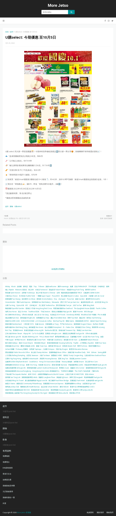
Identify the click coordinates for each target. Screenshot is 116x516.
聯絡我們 (109, 512)
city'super (62, 299)
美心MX (31, 290)
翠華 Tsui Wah (73, 318)
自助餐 (19, 286)
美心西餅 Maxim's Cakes (70, 296)
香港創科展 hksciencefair (40, 390)
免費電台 (6, 462)
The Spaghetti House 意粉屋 (84, 308)
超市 (11, 32)
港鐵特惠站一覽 (9, 497)
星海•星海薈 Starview (59, 365)
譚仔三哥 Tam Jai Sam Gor (69, 302)
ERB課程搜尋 (8, 468)
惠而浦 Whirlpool (54, 346)
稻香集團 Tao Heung (12, 299)
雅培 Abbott (64, 387)
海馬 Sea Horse (11, 311)
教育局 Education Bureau (78, 349)
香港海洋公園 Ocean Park (36, 340)
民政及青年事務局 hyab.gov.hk (96, 365)
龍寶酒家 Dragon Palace (83, 324)
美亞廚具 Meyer (40, 343)
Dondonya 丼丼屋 (73, 315)
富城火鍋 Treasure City (67, 330)
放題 (102, 337)
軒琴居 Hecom (20, 340)
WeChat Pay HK (58, 321)
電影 (30, 286)
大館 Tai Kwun (45, 355)
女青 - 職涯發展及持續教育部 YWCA (69, 293)
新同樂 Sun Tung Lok (12, 377)
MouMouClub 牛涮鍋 (88, 315)
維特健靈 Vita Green (36, 327)
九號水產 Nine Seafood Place (95, 355)
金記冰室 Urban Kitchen (49, 387)
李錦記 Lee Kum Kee (84, 330)
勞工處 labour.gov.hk (13, 337)
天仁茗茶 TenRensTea (47, 305)
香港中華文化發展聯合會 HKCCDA (17, 390)
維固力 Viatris (10, 383)
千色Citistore (45, 311)
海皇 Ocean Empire (26, 343)
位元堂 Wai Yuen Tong (91, 337)
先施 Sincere (39, 324)
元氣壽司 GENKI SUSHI (91, 293)
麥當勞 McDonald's (93, 299)
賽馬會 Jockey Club (12, 387)
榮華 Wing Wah (88, 305)
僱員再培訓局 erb (87, 302)
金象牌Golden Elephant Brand (16, 362)
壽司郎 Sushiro (90, 290)
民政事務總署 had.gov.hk (93, 377)
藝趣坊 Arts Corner (77, 368)
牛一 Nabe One (68, 327)
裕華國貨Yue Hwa (42, 318)
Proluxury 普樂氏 (22, 349)
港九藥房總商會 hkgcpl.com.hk (36, 380)
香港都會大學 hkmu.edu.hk (58, 393)
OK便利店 (101, 286)
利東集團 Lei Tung (51, 324)
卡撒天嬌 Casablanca (54, 340)
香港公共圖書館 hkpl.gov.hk (62, 311)
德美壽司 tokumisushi (30, 358)
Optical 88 (20, 305)
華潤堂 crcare (64, 368)
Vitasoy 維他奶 (67, 362)
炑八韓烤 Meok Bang (12, 315)
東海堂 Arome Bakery (44, 299)
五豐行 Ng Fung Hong (13, 358)
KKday (7, 286)
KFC (26, 305)
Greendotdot (10, 302)
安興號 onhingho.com (53, 333)
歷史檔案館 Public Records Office (17, 352)
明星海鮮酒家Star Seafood (63, 308)
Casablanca (33, 362)
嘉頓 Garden (80, 299)
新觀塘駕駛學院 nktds (29, 377)
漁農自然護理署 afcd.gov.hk (15, 368)
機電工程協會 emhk (28, 346)
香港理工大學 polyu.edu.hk (83, 390)
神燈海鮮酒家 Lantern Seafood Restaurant (42, 368)
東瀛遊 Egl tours (62, 377)
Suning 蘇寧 (102, 352)
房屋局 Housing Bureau (48, 358)
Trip (35, 286)
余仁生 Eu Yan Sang (41, 315)
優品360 (82, 318)
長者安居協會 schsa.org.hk (33, 330)
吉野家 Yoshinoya (28, 293)
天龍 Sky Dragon (62, 349)
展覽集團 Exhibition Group (15, 365)
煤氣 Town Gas (41, 346)
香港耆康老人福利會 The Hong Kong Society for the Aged (26, 393)
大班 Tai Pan (77, 305)
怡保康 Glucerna (44, 365)
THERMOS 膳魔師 (67, 371)
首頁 (7, 32)
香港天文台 (7, 474)
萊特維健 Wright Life (27, 318)
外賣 (4, 503)
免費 (71, 286)
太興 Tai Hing (10, 305)
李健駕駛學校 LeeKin (75, 365)
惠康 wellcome (51, 286)
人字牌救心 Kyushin (87, 343)
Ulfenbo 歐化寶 (27, 315)
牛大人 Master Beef (46, 337)
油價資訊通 (7, 479)
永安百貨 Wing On (101, 302)
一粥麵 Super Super (43, 296)
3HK (88, 352)
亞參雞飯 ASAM (75, 337)
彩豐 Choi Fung (31, 365)
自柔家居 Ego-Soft (89, 383)
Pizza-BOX (56, 296)
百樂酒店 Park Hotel (77, 380)
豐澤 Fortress (82, 346)
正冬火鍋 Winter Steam (13, 333)
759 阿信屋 (92, 286)
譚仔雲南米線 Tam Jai (63, 305)
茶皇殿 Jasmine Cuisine (77, 358)
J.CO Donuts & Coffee (44, 321)
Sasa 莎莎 (83, 296)
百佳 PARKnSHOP (80, 286)
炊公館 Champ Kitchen (39, 352)
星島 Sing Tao (63, 358)
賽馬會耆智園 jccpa (62, 337)
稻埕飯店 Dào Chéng (82, 327)
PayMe (75, 343)
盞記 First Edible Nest (58, 318)
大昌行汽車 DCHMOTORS (74, 374)
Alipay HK (27, 333)
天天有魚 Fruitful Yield (27, 296)
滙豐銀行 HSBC (56, 355)
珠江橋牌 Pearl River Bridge (58, 380)
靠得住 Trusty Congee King (73, 355)
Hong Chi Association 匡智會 (49, 362)
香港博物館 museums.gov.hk (61, 390)
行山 (55, 299)
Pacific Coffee (101, 308)
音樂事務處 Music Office (57, 352)
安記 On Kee (22, 311)
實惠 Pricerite (78, 311)
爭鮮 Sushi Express (23, 302)
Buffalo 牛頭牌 (98, 324)
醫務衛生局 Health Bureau (30, 387)
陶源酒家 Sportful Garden (14, 308)
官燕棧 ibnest (18, 330)
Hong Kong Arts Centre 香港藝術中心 (46, 371)
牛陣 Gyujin (9, 340)
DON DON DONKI (27, 321)
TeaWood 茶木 (33, 311)
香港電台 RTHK (74, 393)
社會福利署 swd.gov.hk (94, 380)
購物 (11, 206)
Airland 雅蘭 (9, 349)
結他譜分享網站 (58, 269)
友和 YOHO (32, 374)
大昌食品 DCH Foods (57, 315)
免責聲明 (90, 512)
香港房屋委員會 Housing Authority (59, 343)
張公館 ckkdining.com (30, 337)
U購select (18, 206)
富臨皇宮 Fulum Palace (57, 290)
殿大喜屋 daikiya (11, 343)
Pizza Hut (70, 299)
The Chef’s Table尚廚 (82, 371)
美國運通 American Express (53, 383)
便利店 (25, 286)
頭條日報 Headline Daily (76, 352)
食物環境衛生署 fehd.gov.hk (96, 368)
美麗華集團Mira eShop (73, 383)
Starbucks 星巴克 (51, 330)
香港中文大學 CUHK (12, 321)
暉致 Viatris (70, 321)
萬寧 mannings (63, 286)
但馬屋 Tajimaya (35, 349)
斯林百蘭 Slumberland (13, 324)
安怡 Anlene (89, 374)
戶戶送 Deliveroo (66, 324)
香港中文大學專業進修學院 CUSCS (82, 387)
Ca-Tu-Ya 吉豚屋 (38, 333)
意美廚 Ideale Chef (69, 346)
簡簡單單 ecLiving (98, 327)
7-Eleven (41, 286)
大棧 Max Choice (11, 296)
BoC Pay (8, 330)
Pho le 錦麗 (102, 315)
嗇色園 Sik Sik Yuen (70, 340)
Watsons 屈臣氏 (21, 290)
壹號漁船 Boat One (12, 346)
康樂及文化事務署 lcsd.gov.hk (73, 333)
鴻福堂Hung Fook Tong (75, 290)
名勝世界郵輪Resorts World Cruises (51, 374)
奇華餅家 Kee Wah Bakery (41, 302)
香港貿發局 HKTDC (82, 321)
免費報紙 (6, 456)
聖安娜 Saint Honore (12, 293)
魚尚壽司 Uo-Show (28, 299)
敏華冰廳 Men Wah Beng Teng (16, 327)
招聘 (107, 286)
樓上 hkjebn (9, 290)
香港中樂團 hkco (94, 346)
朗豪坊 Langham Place (47, 377)
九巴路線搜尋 (8, 491)
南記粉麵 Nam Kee (12, 318)
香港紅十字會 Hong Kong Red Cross (39, 308)
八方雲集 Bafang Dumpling (15, 355)
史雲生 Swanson (32, 355)
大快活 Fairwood (41, 290)
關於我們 (100, 512)
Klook (13, 286)
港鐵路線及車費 (9, 485)
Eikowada (55, 302)
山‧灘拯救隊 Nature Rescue (88, 340)
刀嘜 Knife (95, 371)
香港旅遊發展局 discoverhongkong (18, 371)
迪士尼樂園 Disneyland (53, 327)
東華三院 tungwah (76, 377)
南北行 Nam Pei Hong (98, 321)
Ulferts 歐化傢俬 (91, 333)
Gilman (93, 352)
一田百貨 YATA (28, 324)
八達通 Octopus (48, 349)
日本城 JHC (33, 305)
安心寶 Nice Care (91, 362)
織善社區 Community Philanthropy (29, 383)
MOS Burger (88, 311)
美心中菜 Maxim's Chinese (45, 293)
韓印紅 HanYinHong (94, 318)
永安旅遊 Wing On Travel (14, 380)
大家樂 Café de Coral (96, 296)
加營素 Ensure (79, 362)
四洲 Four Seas (100, 343)
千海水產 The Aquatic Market (16, 374)
